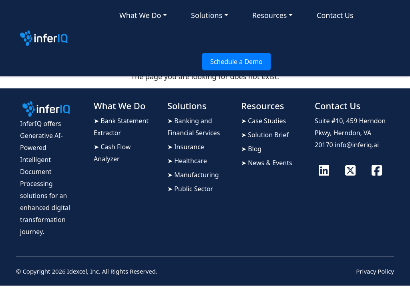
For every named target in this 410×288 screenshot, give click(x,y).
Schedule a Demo (236, 61)
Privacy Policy (375, 271)
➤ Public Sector (190, 188)
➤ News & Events (266, 162)
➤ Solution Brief (265, 134)
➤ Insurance (185, 146)
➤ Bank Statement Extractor (121, 126)
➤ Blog (251, 148)
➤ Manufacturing (193, 174)
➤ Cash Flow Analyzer (112, 152)
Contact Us (335, 15)
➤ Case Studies (263, 120)
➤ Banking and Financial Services (193, 126)
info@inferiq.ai (357, 144)
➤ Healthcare (187, 160)
